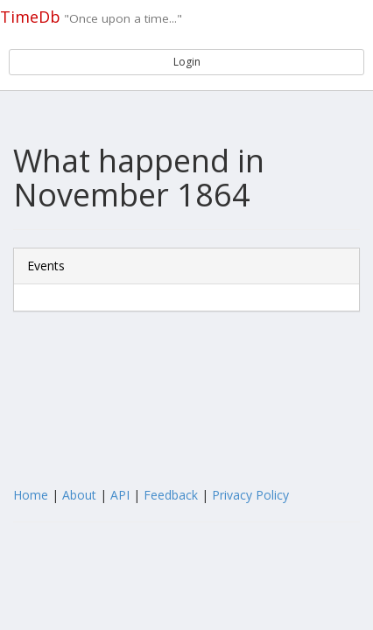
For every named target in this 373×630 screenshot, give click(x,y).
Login (187, 61)
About (79, 494)
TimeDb (30, 16)
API (120, 494)
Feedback (171, 494)
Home (30, 494)
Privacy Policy (250, 494)
